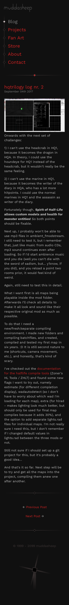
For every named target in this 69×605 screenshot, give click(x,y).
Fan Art (16, 37)
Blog (12, 21)
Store (14, 46)
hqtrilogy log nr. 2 (24, 87)
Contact (16, 62)
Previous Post (36, 507)
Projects (17, 29)
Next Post (33, 516)
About (14, 54)
